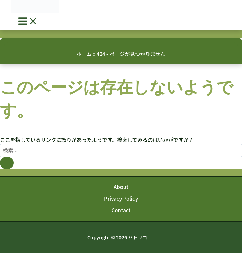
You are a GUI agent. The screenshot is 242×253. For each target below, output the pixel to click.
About (121, 186)
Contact (121, 210)
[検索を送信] (7, 163)
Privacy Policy (121, 198)
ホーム (84, 53)
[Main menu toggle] (28, 21)
